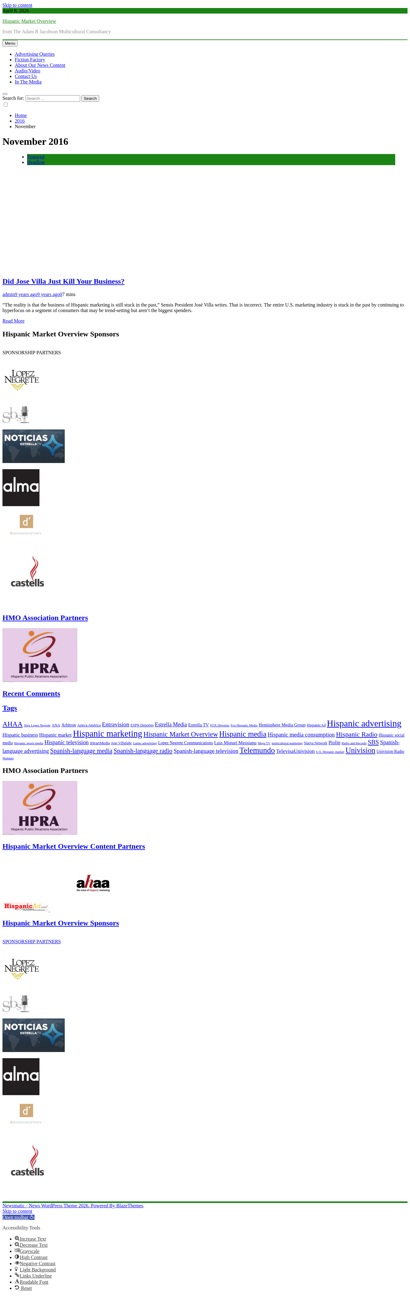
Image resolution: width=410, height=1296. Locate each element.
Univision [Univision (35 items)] (360, 750)
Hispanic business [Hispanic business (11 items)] (20, 734)
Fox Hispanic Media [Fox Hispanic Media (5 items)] (244, 725)
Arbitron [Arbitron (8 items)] (68, 725)
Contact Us (26, 76)
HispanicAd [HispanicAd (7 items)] (316, 725)
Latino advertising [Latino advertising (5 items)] (145, 743)
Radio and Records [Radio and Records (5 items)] (354, 743)
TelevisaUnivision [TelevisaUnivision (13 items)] (295, 751)
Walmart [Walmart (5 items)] (8, 758)
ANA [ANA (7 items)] (56, 725)
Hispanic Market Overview (29, 21)
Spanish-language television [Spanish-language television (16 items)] (206, 751)
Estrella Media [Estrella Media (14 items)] (171, 724)
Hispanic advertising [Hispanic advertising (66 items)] (364, 723)
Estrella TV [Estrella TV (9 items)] (198, 724)
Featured (35, 156)
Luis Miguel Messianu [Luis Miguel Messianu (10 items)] (235, 742)
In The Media (28, 81)
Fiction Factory (30, 59)
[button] (18, 1217)
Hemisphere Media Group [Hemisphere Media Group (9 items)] (282, 724)
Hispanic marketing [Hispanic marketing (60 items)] (107, 733)
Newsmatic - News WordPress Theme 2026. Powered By (59, 1205)
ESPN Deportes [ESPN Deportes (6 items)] (142, 725)
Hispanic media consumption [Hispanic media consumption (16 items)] (301, 734)
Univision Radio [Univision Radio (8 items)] (390, 751)
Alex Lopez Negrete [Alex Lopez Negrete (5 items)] (37, 725)
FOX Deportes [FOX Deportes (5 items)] (219, 725)
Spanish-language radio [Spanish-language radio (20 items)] (143, 750)
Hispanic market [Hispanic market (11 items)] (55, 734)
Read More (13, 320)
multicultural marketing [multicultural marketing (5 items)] (287, 743)
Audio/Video (27, 70)
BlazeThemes (129, 1205)
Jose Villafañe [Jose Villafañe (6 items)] (121, 743)
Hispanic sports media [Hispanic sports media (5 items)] (28, 743)
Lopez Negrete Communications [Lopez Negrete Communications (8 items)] (185, 743)
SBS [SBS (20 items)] (373, 742)
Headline (36, 162)
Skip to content (17, 5)
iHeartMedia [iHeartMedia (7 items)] (100, 743)
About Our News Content (40, 65)
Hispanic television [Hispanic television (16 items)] (66, 742)
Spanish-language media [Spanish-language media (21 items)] (81, 750)
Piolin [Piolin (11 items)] (334, 742)
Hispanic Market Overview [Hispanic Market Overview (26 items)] (180, 734)
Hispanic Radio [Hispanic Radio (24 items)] (356, 734)
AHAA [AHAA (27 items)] (12, 724)
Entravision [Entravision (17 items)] (115, 724)
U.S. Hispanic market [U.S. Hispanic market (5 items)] (330, 752)
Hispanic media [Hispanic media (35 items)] (242, 734)
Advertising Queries (35, 54)
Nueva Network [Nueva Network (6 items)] (315, 743)
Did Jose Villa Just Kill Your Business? (63, 281)
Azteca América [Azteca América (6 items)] (88, 725)
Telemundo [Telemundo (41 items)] (257, 750)
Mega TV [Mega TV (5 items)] (264, 743)
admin (8, 294)
